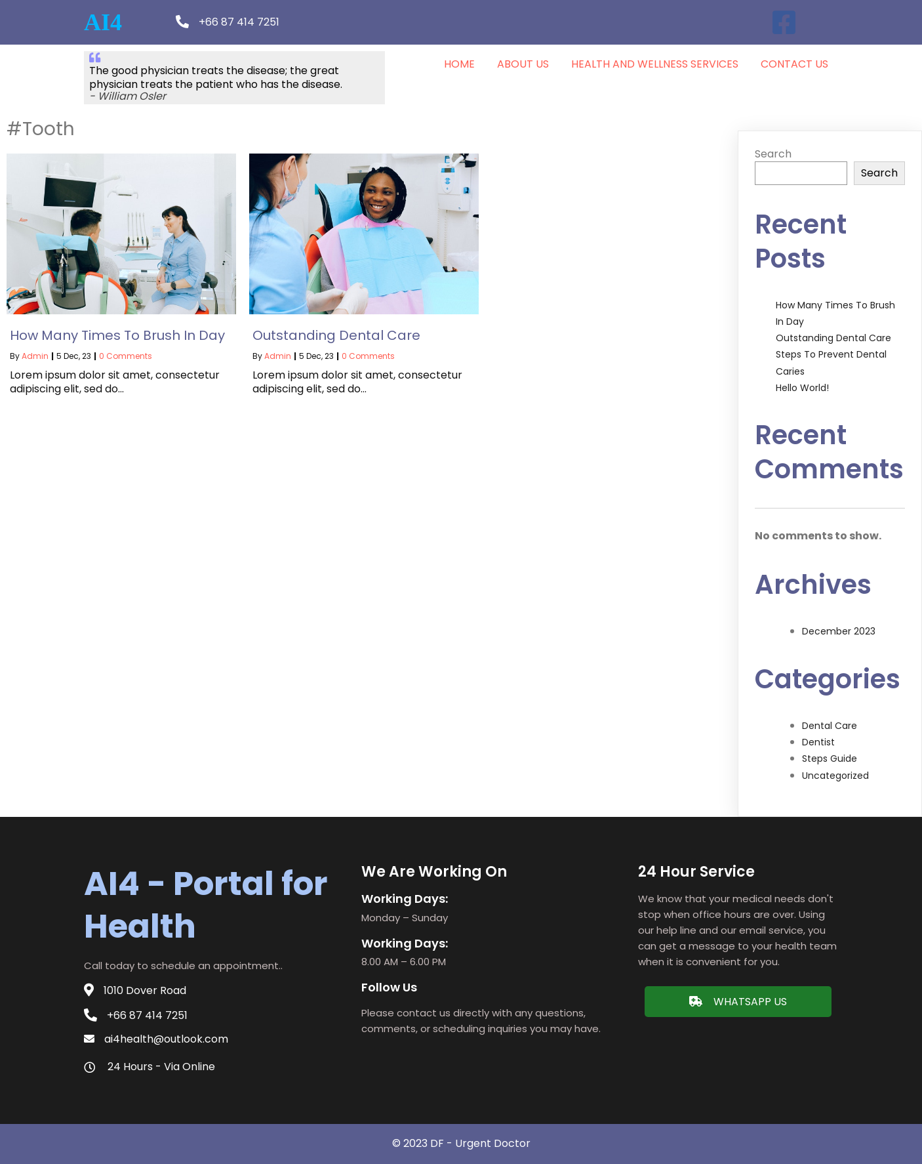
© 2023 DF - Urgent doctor (461, 1143)
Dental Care (829, 725)
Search (773, 153)
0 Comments (125, 356)
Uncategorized (835, 775)
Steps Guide (829, 758)
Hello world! (802, 387)
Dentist (818, 742)
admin (35, 356)
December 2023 (838, 631)
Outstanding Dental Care (833, 337)
